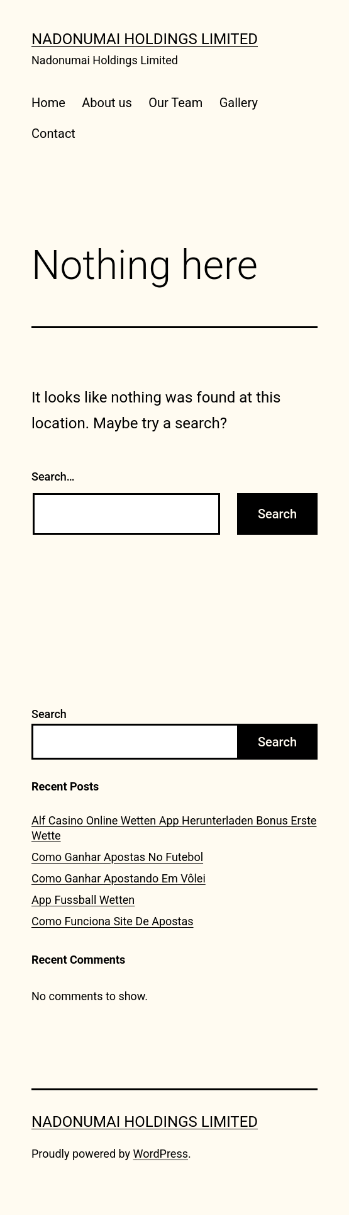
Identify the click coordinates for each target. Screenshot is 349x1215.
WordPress (160, 1153)
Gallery (238, 102)
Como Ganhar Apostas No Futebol (117, 857)
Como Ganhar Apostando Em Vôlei (118, 878)
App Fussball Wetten (83, 899)
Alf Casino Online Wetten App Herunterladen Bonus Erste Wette (173, 827)
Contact (53, 133)
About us (107, 102)
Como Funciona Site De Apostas (112, 921)
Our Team (175, 102)
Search (49, 714)
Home (48, 102)
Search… (53, 476)
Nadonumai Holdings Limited (144, 39)
